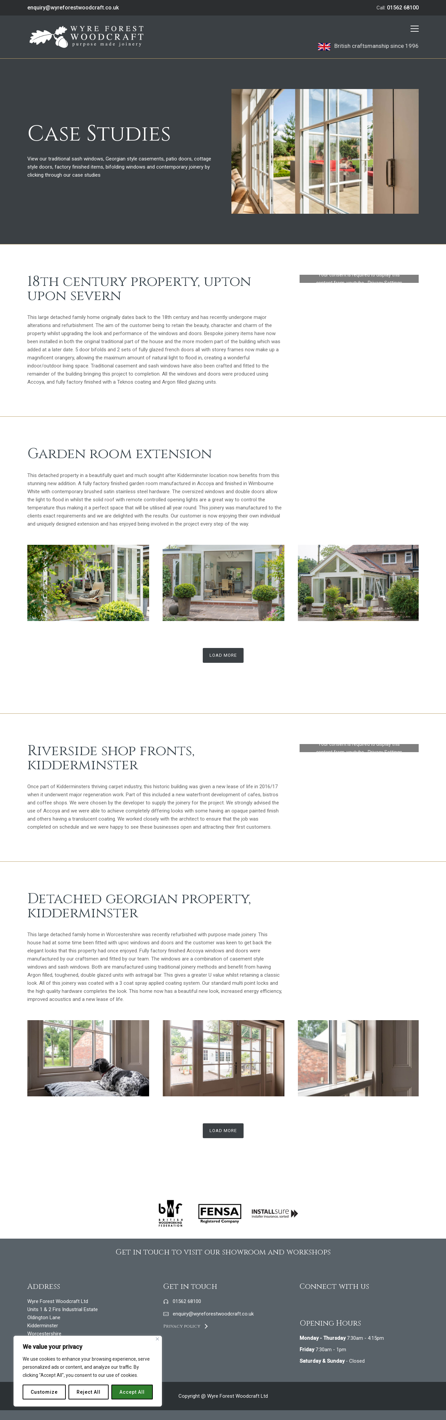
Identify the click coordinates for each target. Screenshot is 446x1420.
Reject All (89, 1392)
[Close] (157, 1338)
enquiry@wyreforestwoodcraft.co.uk (73, 7)
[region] (87, 1371)
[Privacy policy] (185, 1326)
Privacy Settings (385, 283)
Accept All (132, 1392)
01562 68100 (403, 7)
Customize (44, 1392)
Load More (223, 655)
